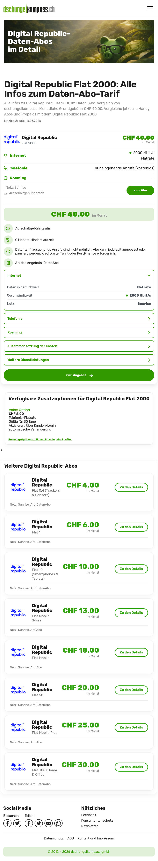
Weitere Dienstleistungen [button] (79, 360)
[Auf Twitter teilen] (39, 823)
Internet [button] (79, 275)
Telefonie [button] (79, 319)
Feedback (88, 815)
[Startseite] (29, 8)
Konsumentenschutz (97, 820)
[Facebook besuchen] (7, 823)
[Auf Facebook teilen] (29, 823)
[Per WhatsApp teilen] (58, 823)
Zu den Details (131, 487)
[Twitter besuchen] (17, 823)
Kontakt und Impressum (96, 838)
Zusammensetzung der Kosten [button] (79, 346)
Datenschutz (54, 838)
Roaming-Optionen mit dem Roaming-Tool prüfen (40, 439)
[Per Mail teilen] (48, 823)
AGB (70, 838)
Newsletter (89, 826)
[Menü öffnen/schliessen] (150, 8)
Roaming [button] (79, 332)
